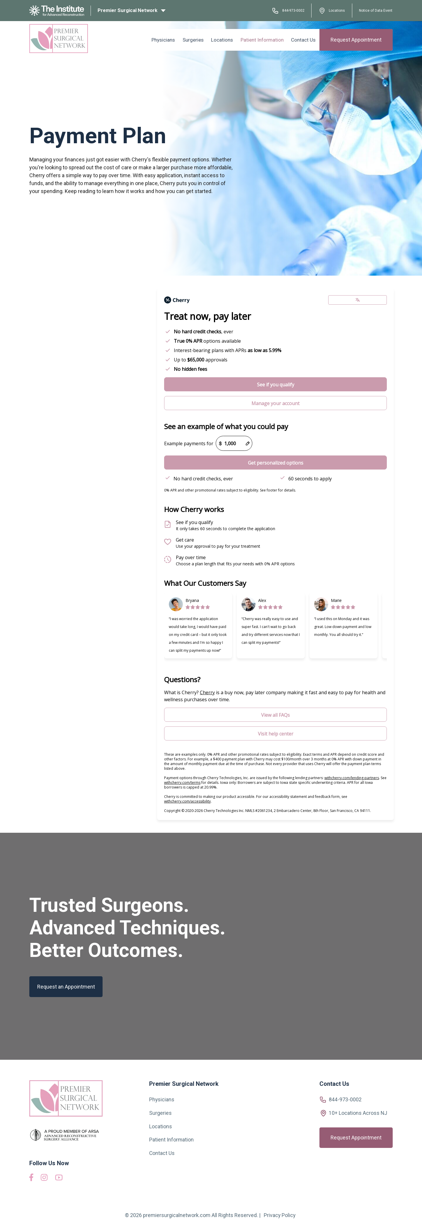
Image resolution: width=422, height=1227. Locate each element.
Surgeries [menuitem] (198, 39)
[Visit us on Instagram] (44, 1179)
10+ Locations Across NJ (358, 1113)
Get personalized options (275, 463)
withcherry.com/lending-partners (351, 777)
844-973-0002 (286, 10)
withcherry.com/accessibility (187, 801)
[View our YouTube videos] (59, 1178)
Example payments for (188, 443)
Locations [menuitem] (226, 39)
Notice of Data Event (374, 10)
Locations (332, 10)
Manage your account (275, 403)
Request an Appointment (66, 987)
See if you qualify (275, 384)
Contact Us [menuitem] (304, 39)
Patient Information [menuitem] (264, 39)
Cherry (207, 692)
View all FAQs (275, 715)
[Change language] (357, 300)
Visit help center (275, 734)
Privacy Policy (279, 1215)
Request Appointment (356, 39)
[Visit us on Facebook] (31, 1179)
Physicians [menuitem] (170, 39)
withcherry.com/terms (182, 782)
